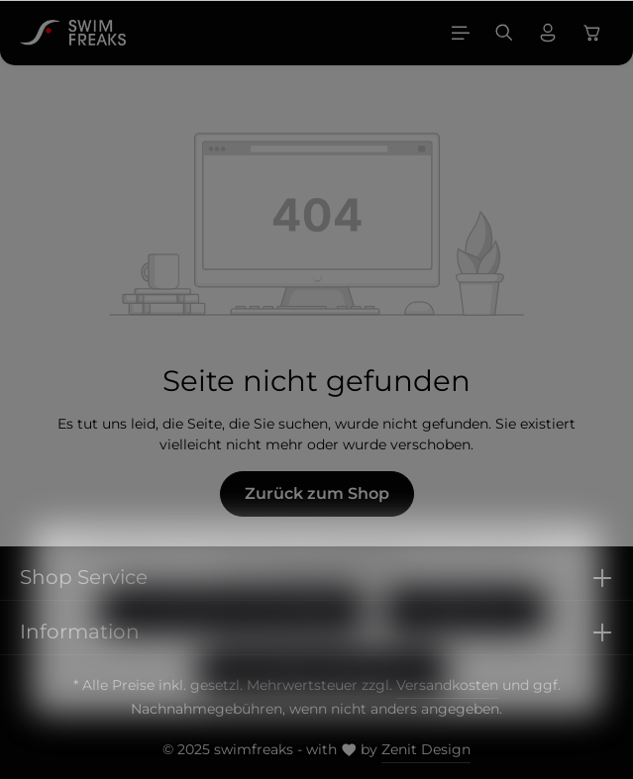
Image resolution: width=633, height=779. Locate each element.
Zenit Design (426, 749)
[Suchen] (504, 32)
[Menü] (460, 32)
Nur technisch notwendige (232, 633)
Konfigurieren (464, 633)
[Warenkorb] (592, 32)
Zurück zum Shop (317, 493)
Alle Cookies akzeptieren (322, 694)
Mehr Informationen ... (342, 589)
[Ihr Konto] (548, 32)
